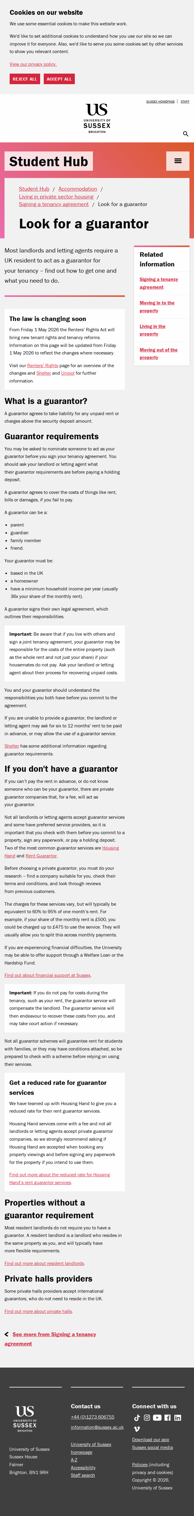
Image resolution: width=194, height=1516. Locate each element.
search (185, 134)
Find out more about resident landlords (44, 1263)
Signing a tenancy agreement (159, 283)
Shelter (44, 373)
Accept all (59, 79)
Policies (140, 1464)
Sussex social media (152, 1447)
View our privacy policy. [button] (33, 64)
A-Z (74, 1460)
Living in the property (153, 330)
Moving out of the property (159, 354)
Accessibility (83, 1467)
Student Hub (48, 161)
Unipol (68, 373)
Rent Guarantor (41, 856)
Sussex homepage (160, 101)
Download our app (150, 1439)
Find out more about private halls (38, 1311)
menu (177, 161)
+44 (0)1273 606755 (92, 1417)
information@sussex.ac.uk (97, 1427)
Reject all (25, 79)
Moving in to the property (157, 306)
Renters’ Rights (42, 365)
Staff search (83, 1475)
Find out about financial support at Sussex (48, 975)
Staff (185, 101)
